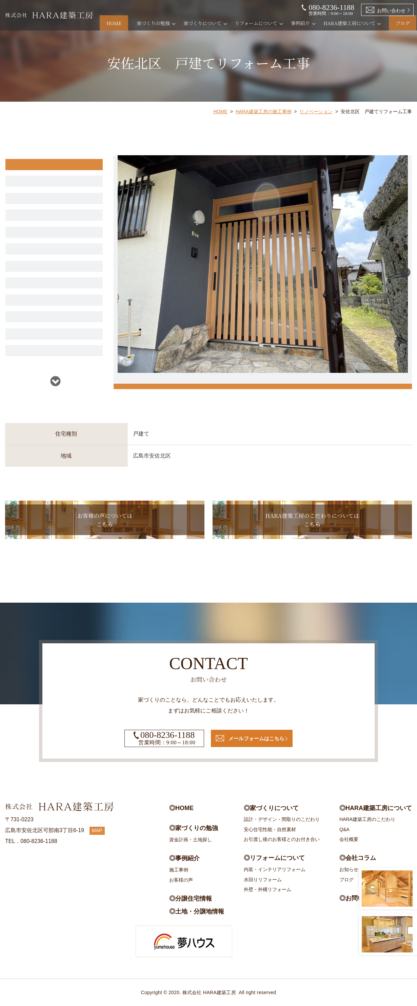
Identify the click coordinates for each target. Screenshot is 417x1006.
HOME (120, 23)
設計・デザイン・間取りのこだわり (282, 819)
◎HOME (181, 808)
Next (56, 380)
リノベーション (316, 111)
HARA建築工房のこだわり (367, 819)
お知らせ (348, 869)
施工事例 (178, 869)
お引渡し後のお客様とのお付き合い (282, 839)
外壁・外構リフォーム (267, 889)
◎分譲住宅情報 (190, 898)
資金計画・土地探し (190, 839)
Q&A (344, 829)
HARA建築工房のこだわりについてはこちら (312, 526)
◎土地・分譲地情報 (196, 911)
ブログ (396, 23)
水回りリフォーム (263, 879)
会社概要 (348, 839)
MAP (98, 830)
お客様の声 (181, 880)
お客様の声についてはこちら (105, 526)
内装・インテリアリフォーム (274, 869)
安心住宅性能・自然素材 (270, 829)
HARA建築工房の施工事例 (264, 111)
